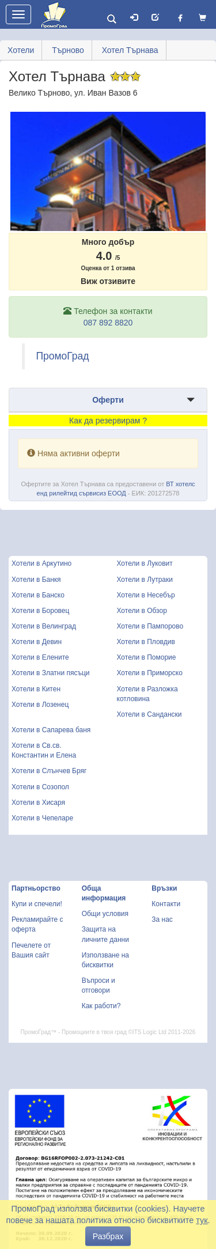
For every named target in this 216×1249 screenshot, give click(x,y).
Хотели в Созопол (40, 787)
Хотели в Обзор (142, 611)
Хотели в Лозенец (40, 705)
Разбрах (108, 1236)
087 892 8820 (108, 322)
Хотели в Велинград (44, 626)
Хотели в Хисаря (38, 802)
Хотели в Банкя (36, 580)
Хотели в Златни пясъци (51, 673)
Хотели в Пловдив (146, 642)
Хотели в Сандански (149, 714)
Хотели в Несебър (146, 595)
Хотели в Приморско (150, 673)
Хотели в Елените (40, 657)
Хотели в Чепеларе (42, 818)
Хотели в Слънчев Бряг (49, 771)
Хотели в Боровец (40, 611)
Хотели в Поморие (146, 657)
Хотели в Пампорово (150, 626)
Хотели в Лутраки (145, 580)
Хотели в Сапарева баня (51, 730)
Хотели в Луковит (145, 563)
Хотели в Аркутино (41, 563)
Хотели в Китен (36, 689)
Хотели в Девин (37, 642)
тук (201, 1220)
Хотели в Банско (38, 595)
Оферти (108, 399)
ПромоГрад (62, 356)
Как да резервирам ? (108, 420)
